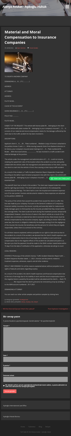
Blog (40, 427)
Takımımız (31, 427)
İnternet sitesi (8, 375)
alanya (23, 302)
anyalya (28, 302)
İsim (5, 355)
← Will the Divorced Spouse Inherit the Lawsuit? (18, 309)
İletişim (47, 427)
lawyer (36, 302)
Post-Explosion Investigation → (59, 309)
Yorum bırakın (34, 48)
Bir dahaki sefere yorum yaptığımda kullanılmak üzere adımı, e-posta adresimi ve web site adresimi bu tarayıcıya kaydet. (36, 385)
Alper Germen (21, 48)
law (32, 302)
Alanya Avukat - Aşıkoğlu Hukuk (24, 7)
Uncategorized (23, 299)
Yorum (6, 326)
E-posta (6, 365)
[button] (68, 4)
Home (23, 427)
